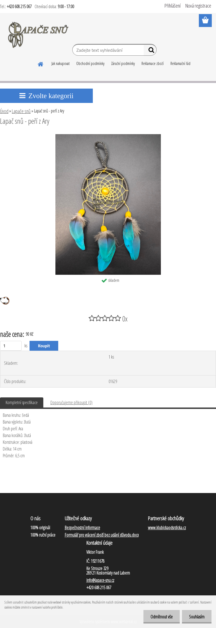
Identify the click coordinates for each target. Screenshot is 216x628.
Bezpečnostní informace (82, 528)
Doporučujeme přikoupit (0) (71, 402)
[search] (150, 51)
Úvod (4, 111)
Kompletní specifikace (22, 402)
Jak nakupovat (60, 63)
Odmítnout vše (161, 617)
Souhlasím (196, 617)
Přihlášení (173, 5)
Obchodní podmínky (90, 63)
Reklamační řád (180, 63)
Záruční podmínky (123, 63)
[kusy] (11, 346)
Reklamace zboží (152, 63)
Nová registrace (198, 5)
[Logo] (38, 34)
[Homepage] (40, 63)
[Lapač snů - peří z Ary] (108, 136)
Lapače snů (21, 111)
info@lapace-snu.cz (100, 580)
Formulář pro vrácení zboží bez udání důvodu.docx (102, 535)
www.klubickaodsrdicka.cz (167, 528)
